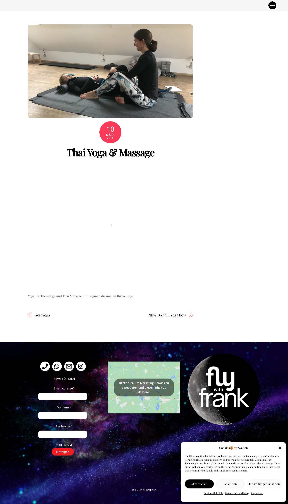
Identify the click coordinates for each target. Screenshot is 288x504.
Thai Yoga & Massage (110, 152)
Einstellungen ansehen (264, 484)
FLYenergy (224, 442)
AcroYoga (42, 314)
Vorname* (64, 407)
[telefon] (45, 366)
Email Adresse (64, 388)
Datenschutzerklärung (237, 493)
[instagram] (81, 366)
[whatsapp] (57, 366)
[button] (280, 448)
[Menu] (272, 5)
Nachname (64, 426)
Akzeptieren (199, 484)
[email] (69, 366)
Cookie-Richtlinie (213, 493)
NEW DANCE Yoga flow (167, 314)
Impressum (257, 493)
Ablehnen (230, 484)
